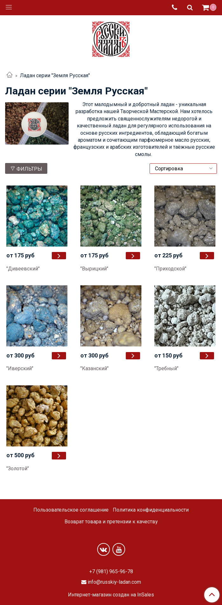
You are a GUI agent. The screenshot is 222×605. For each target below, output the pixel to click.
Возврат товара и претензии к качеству (111, 522)
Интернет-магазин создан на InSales (111, 594)
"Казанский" (94, 368)
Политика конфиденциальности (151, 510)
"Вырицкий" (94, 269)
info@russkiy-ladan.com (114, 582)
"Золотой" (17, 469)
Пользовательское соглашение (71, 510)
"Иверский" (19, 368)
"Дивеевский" (23, 269)
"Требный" (166, 368)
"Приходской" (170, 269)
